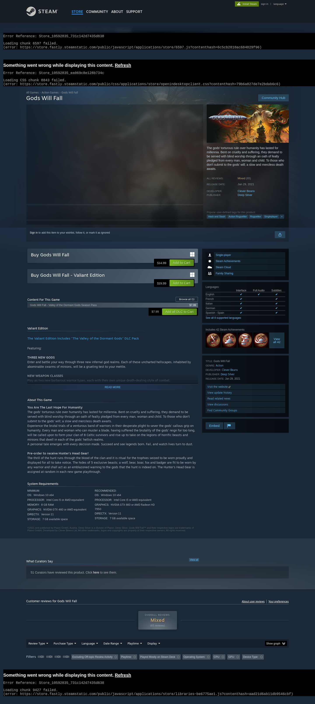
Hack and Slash (216, 221)
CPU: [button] (217, 662)
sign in (264, 3)
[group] (157, 662)
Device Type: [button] (250, 662)
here (96, 577)
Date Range (111, 648)
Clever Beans (246, 196)
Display (152, 648)
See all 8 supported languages (223, 323)
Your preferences (278, 606)
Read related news (218, 403)
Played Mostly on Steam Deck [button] (157, 662)
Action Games (50, 97)
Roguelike (255, 221)
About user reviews (253, 606)
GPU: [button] (231, 662)
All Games (32, 97)
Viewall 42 (276, 345)
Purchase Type (63, 648)
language (278, 3)
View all (194, 565)
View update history (219, 398)
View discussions (217, 409)
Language (88, 648)
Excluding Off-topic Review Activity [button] (92, 662)
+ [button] (281, 221)
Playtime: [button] (126, 662)
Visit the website (219, 392)
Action (219, 370)
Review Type (36, 648)
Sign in (34, 237)
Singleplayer (271, 221)
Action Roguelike (238, 221)
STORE (77, 11)
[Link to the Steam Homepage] (45, 15)
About (117, 11)
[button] (181, 267)
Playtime (133, 648)
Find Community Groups (222, 415)
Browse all (186, 304)
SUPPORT (134, 11)
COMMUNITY (97, 11)
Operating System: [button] (194, 662)
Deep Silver (245, 200)
